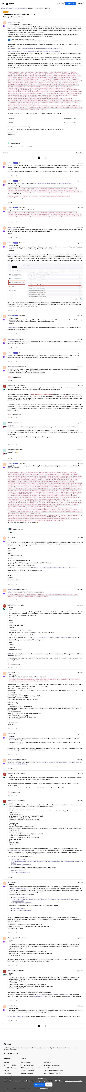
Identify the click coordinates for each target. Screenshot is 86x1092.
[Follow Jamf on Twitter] (4, 1053)
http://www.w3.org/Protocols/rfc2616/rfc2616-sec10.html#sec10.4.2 (50, 567)
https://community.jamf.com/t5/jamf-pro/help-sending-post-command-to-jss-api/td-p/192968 (34, 51)
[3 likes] (15, 529)
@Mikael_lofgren (12, 254)
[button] (3, 4)
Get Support (9, 8)
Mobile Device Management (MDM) (30, 1067)
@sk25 (9, 592)
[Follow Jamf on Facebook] (17, 1053)
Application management (27, 1070)
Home (3, 8)
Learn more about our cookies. (73, 1081)
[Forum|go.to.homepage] (10, 4)
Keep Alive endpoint (38, 996)
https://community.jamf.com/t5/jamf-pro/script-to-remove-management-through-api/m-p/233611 (35, 48)
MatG (9, 422)
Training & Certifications (10, 1065)
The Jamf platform (26, 1062)
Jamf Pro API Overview (17, 870)
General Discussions (20, 8)
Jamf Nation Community (10, 1067)
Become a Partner (9, 1076)
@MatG (10, 466)
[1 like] (14, 143)
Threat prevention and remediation (53, 1070)
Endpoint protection (49, 1067)
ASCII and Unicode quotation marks (21, 864)
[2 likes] (14, 377)
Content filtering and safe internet (53, 1073)
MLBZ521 (10, 385)
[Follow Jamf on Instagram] (14, 1053)
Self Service (47, 1062)
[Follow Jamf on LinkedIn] (8, 1053)
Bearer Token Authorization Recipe (19, 850)
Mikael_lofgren (12, 227)
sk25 (9, 537)
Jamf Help (6, 1062)
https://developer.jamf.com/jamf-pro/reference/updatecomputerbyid (52, 183)
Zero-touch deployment (27, 1065)
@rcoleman (11, 229)
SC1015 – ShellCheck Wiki (18, 859)
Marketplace (7, 1073)
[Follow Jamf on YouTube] (11, 1053)
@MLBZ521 (20, 1016)
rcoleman (10, 22)
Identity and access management (53, 1065)
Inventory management (27, 1073)
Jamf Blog (6, 1070)
